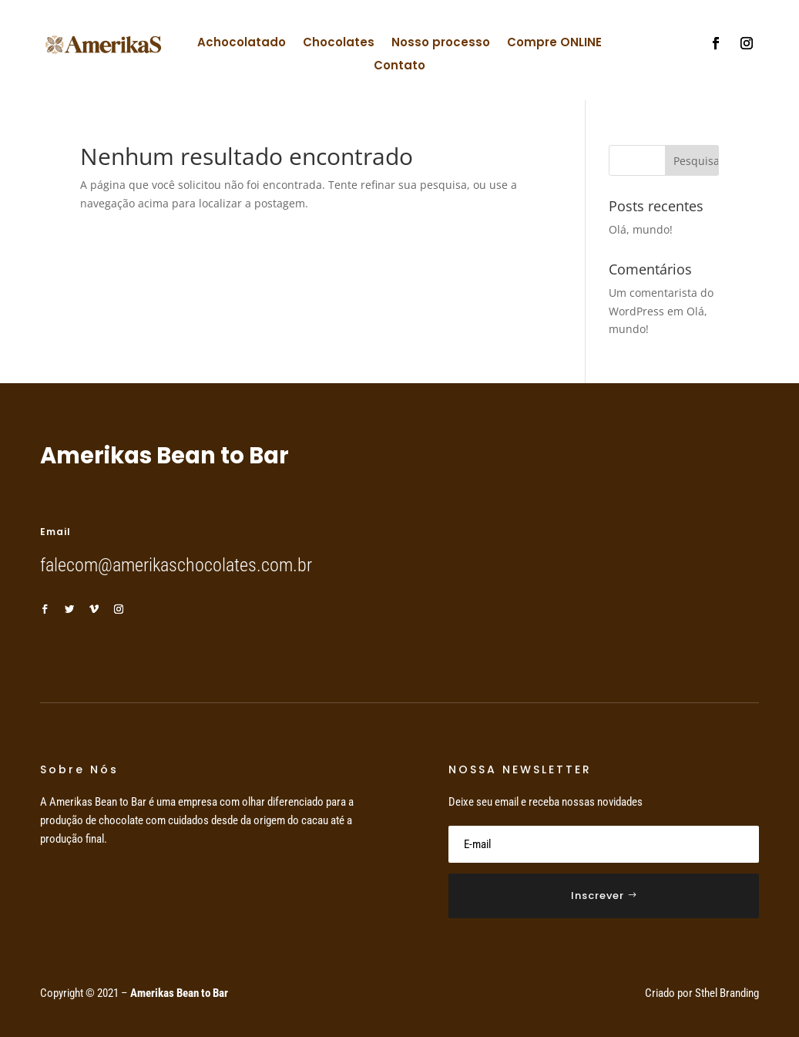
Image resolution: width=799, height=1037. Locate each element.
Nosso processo (440, 43)
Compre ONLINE (554, 43)
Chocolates (338, 43)
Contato (399, 66)
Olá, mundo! (641, 229)
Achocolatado (241, 43)
